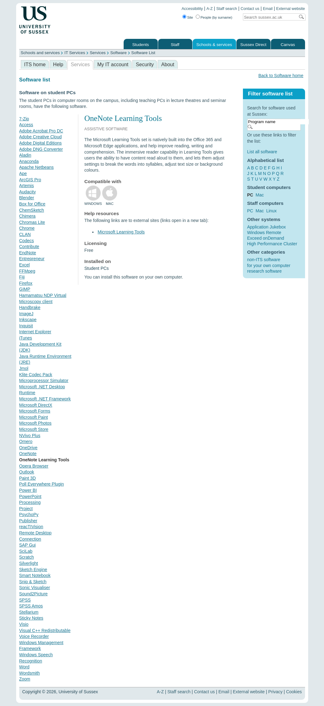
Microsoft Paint (33, 417)
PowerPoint (30, 496)
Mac (260, 194)
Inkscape (28, 319)
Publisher (28, 520)
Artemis (26, 185)
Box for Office (32, 203)
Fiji (22, 277)
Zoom (24, 678)
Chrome (27, 228)
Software (118, 52)
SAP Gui (27, 544)
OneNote (28, 453)
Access (26, 124)
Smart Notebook (35, 575)
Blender (26, 197)
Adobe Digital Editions (40, 143)
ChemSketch (31, 210)
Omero (26, 441)
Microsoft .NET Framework (45, 398)
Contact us (250, 9)
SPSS (25, 600)
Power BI (28, 490)
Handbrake (30, 307)
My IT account (112, 64)
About (167, 64)
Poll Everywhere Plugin (41, 484)
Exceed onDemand (265, 238)
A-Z (209, 9)
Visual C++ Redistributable (45, 630)
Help (58, 64)
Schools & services (214, 44)
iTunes (25, 337)
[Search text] (269, 17)
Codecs (26, 240)
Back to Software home (280, 75)
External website (290, 9)
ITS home (35, 64)
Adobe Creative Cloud (40, 136)
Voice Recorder (34, 636)
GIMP (24, 289)
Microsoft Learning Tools (121, 231)
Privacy (275, 691)
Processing (30, 502)
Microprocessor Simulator (44, 380)
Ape (23, 173)
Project (26, 508)
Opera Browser (33, 466)
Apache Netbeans (36, 167)
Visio (24, 624)
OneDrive (28, 447)
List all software (262, 151)
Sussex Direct (253, 44)
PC (250, 210)
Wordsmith (29, 673)
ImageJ (26, 313)
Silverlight (28, 563)
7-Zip (24, 118)
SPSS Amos (31, 605)
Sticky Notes (31, 618)
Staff (175, 44)
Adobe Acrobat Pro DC (41, 130)
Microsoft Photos (35, 423)
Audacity (27, 191)
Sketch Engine (33, 569)
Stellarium (29, 612)
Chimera (27, 216)
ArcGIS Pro (30, 179)
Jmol (24, 368)
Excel (24, 264)
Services (98, 52)
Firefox (26, 283)
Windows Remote (264, 232)
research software (264, 271)
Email (268, 9)
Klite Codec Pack (35, 374)
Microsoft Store (33, 429)
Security (145, 64)
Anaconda (29, 161)
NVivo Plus (29, 435)
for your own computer (268, 265)
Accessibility (192, 9)
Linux (271, 210)
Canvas (288, 44)
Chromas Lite (32, 222)
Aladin (25, 155)
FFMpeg (27, 271)
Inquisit (26, 325)
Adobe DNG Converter (41, 149)
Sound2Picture (33, 593)
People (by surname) (216, 17)
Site (190, 17)
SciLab (26, 551)
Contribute (29, 246)
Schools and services (40, 52)
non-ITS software (264, 259)
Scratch (26, 557)
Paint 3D (27, 478)
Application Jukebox (266, 226)
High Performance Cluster (272, 243)
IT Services (74, 52)
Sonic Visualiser (34, 587)
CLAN (25, 234)
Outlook (26, 471)
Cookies (294, 691)
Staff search (226, 9)
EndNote (27, 252)
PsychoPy (29, 514)
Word (24, 666)
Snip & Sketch (33, 581)
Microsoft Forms (34, 410)
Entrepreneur (32, 258)
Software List (143, 52)
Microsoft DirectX (35, 405)
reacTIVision (31, 526)
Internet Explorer (35, 331)
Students (140, 44)
